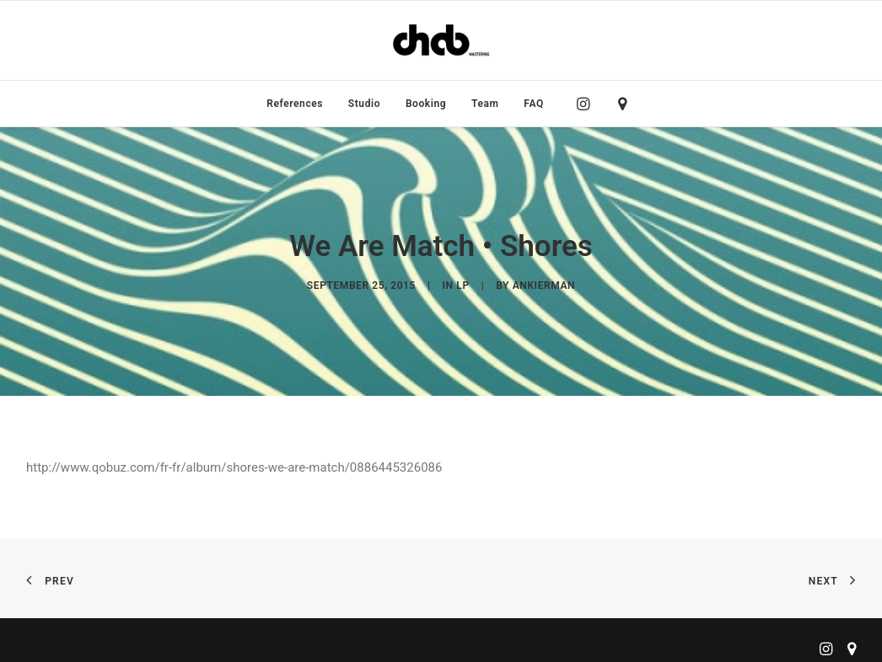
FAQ (534, 103)
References (294, 103)
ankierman (544, 283)
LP (462, 283)
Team (485, 103)
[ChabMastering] (441, 40)
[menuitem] (294, 103)
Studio (364, 103)
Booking (426, 103)
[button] (587, 103)
